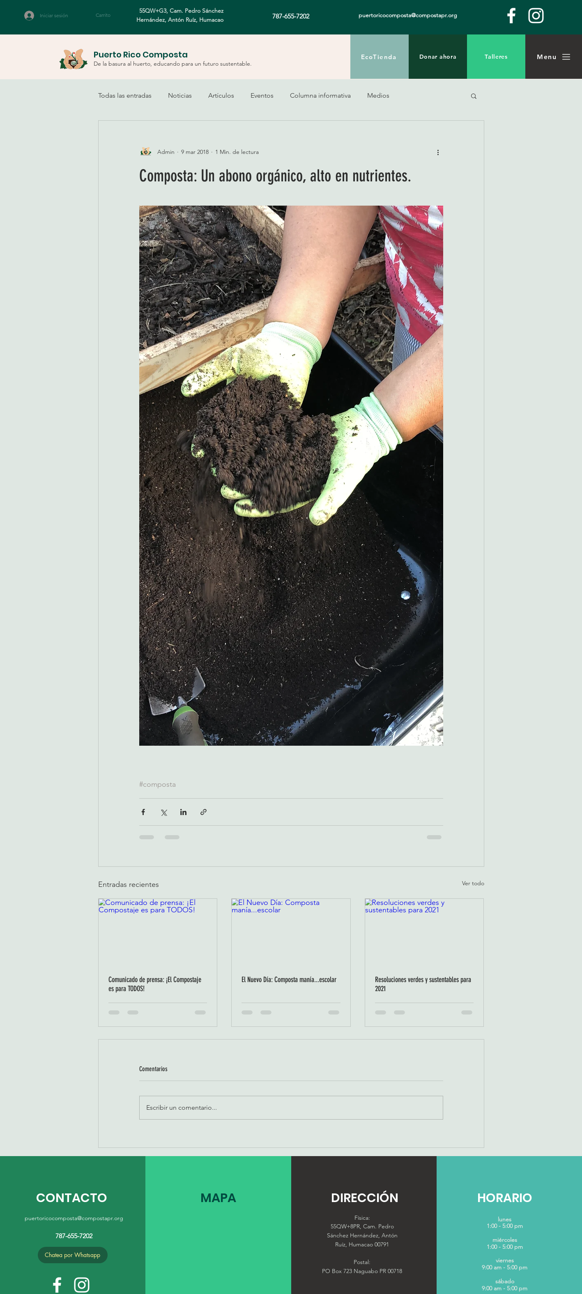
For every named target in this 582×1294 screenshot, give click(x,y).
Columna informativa (320, 95)
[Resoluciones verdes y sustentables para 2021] (424, 932)
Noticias (180, 95)
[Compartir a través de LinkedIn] (183, 812)
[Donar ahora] (438, 56)
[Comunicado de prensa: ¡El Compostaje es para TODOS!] (158, 932)
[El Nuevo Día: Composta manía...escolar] (291, 932)
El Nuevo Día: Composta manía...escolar (289, 979)
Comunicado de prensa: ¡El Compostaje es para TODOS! (154, 984)
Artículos (221, 95)
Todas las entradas (125, 95)
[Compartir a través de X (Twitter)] (163, 812)
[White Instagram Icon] (536, 15)
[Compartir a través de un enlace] (203, 812)
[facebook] (511, 15)
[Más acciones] (438, 152)
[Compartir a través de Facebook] (143, 812)
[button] (108, 15)
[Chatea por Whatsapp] (73, 1255)
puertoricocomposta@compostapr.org (74, 1218)
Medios (378, 95)
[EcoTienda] (379, 56)
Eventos (262, 95)
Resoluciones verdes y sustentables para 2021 (423, 984)
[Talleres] (496, 56)
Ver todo (473, 883)
